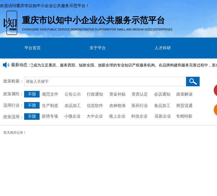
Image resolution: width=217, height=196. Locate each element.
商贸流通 (184, 105)
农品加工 (73, 105)
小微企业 (72, 116)
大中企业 (95, 116)
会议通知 (163, 94)
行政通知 (95, 94)
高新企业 (163, 116)
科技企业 (139, 116)
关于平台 (98, 48)
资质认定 (140, 94)
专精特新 (184, 116)
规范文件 (50, 94)
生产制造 (50, 105)
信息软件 (95, 105)
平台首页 (32, 48)
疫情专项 (50, 116)
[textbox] (105, 81)
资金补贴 (117, 94)
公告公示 (73, 94)
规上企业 (117, 116)
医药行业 (140, 105)
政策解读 (184, 94)
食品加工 (162, 105)
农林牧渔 (117, 105)
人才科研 (163, 48)
